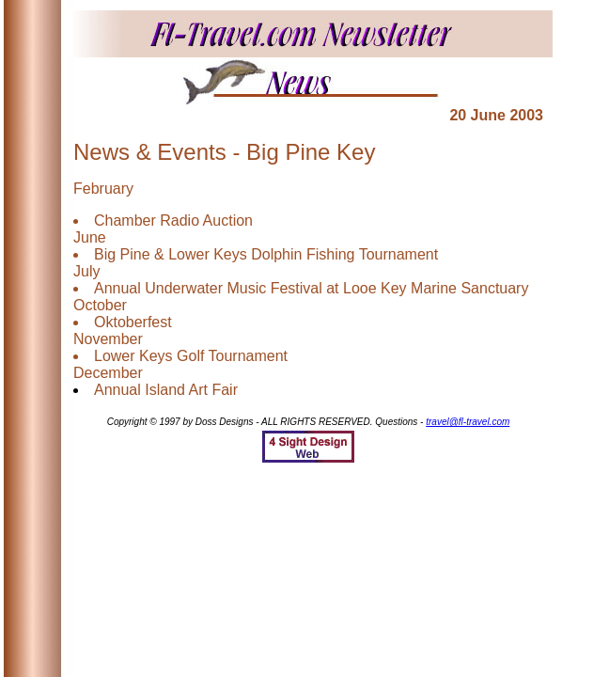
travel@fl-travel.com (467, 422)
